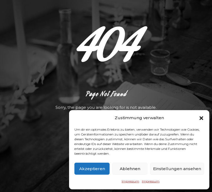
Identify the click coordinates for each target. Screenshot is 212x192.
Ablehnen (130, 168)
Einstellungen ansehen (177, 168)
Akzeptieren (92, 168)
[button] (201, 118)
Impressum (130, 181)
